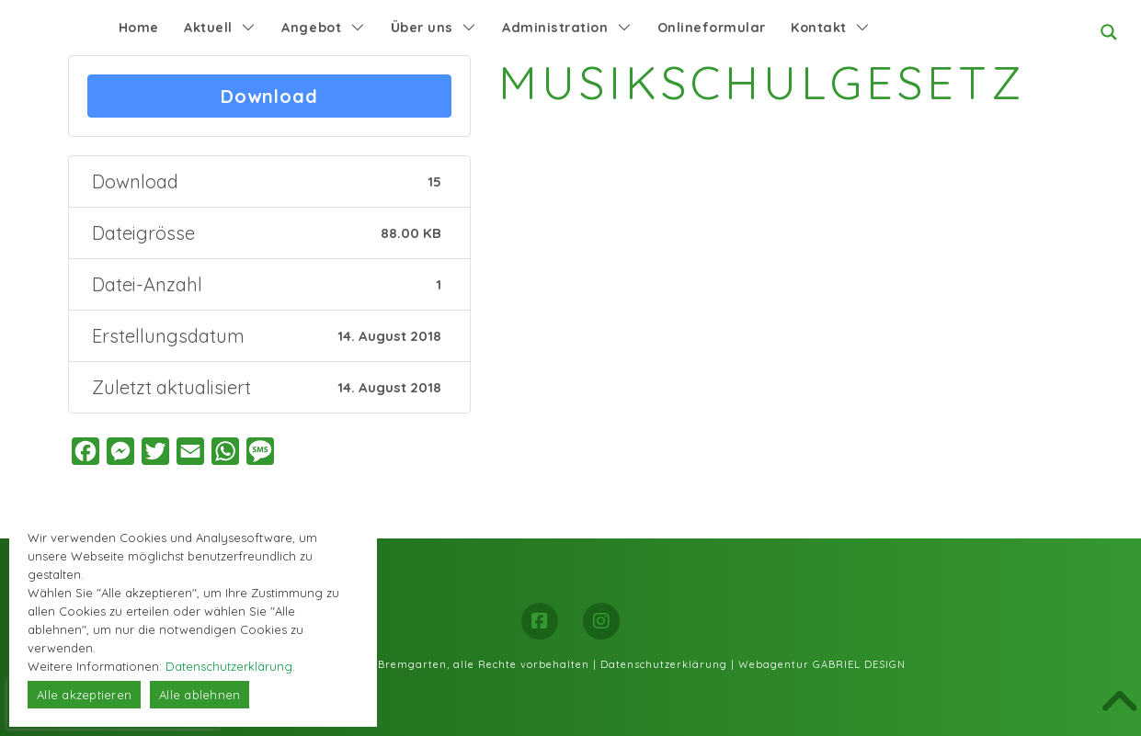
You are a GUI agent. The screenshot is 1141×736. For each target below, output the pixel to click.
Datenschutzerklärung (663, 664)
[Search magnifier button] (1109, 32)
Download (269, 96)
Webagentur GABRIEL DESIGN (822, 664)
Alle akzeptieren (84, 694)
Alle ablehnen (199, 694)
